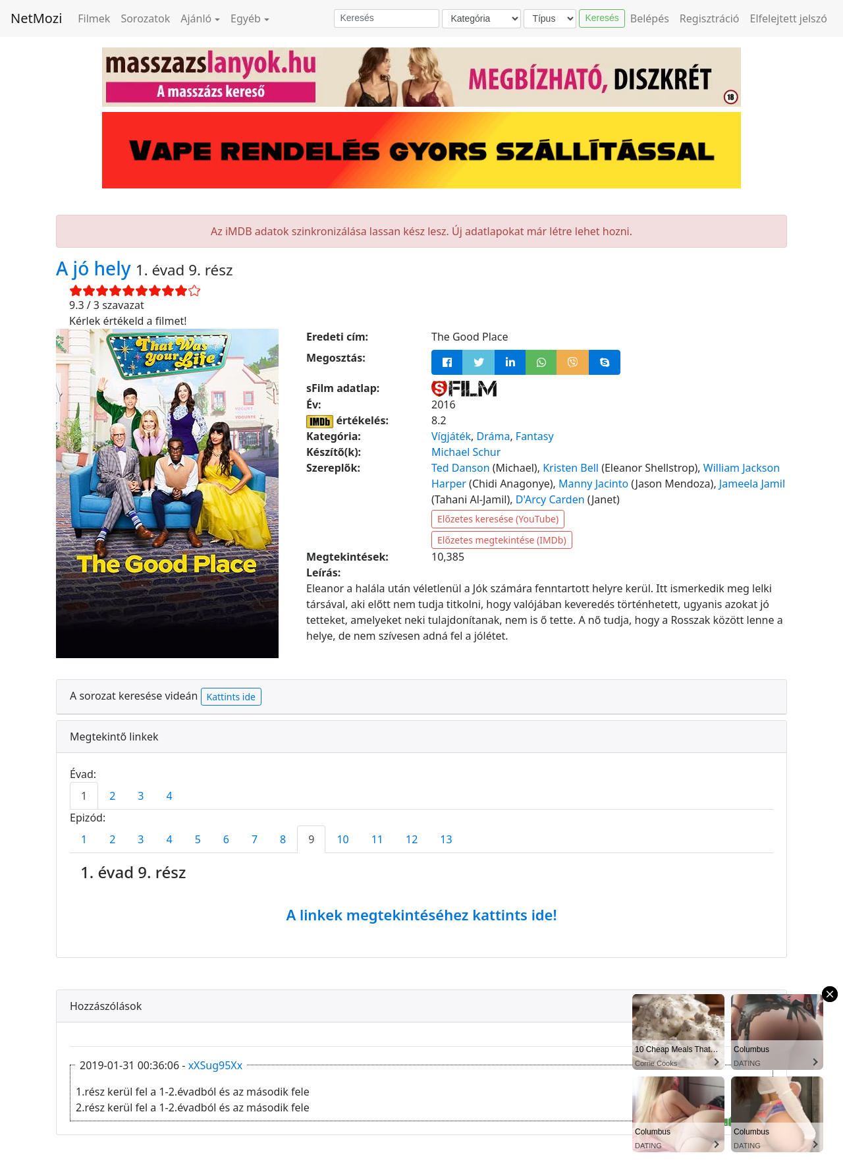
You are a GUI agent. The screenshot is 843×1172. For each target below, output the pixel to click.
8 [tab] (283, 839)
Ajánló (195, 18)
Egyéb (246, 18)
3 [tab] (141, 796)
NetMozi (36, 18)
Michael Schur (466, 452)
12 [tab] (412, 839)
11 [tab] (377, 839)
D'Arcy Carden (550, 499)
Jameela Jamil (752, 483)
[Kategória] (481, 18)
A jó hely (96, 268)
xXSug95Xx (215, 1065)
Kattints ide (231, 696)
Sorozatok (145, 18)
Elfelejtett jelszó (789, 18)
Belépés (649, 18)
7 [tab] (255, 839)
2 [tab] (112, 796)
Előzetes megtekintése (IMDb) (501, 540)
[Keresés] (386, 18)
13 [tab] (446, 839)
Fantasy (535, 436)
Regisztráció (710, 18)
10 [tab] (342, 839)
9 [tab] (311, 839)
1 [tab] (84, 796)
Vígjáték (451, 436)
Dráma (493, 436)
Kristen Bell (571, 467)
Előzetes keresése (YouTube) (497, 519)
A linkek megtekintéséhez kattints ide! (421, 914)
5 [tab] (198, 839)
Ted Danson (460, 467)
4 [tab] (169, 796)
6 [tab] (226, 839)
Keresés (601, 18)
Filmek (94, 18)
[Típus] (550, 18)
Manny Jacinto (593, 483)
